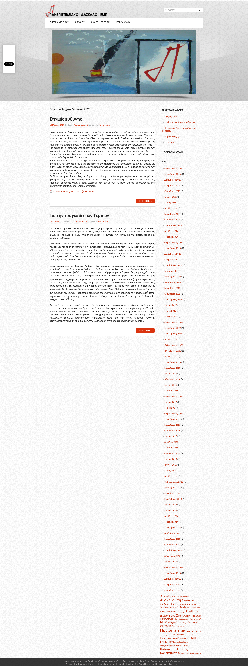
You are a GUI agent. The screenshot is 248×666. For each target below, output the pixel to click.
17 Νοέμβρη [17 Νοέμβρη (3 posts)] (165, 596)
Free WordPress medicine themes (94, 664)
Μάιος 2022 (170, 310)
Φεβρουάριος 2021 (173, 345)
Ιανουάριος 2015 (172, 487)
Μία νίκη (169, 142)
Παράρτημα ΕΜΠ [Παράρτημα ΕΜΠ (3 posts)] (195, 631)
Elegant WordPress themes (169, 664)
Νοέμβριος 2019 (172, 367)
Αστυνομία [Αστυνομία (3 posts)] (192, 604)
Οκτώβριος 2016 (172, 430)
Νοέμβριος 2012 (172, 584)
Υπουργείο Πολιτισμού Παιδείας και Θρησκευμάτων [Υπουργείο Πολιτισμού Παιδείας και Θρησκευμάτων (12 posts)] (176, 649)
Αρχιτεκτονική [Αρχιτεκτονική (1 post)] (181, 604)
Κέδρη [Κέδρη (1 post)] (176, 619)
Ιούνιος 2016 (170, 436)
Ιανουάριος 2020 (172, 362)
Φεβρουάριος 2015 (173, 481)
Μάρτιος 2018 (171, 390)
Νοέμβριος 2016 (172, 424)
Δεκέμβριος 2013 (172, 533)
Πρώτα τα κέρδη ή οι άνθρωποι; (180, 122)
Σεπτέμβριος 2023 (173, 265)
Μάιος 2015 (170, 470)
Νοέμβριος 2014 (172, 493)
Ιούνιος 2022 (170, 305)
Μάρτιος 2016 (171, 447)
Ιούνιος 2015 (170, 464)
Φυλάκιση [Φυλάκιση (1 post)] (193, 653)
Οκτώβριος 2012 (172, 590)
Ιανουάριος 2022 (172, 328)
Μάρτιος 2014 (171, 521)
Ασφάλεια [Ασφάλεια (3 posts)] (164, 607)
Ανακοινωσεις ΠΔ (100, 22)
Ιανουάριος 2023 (172, 276)
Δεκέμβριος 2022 (172, 282)
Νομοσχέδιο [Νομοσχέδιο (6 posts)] (184, 622)
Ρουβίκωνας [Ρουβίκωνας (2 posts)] (185, 638)
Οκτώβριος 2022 (172, 293)
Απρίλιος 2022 (171, 316)
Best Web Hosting (143, 664)
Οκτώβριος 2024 (172, 219)
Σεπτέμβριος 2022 (173, 299)
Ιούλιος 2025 (170, 196)
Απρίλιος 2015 (171, 476)
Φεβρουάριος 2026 (173, 168)
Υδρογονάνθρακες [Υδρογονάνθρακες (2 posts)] (167, 645)
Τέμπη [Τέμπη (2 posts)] (185, 642)
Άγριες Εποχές (172, 136)
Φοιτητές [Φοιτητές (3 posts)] (185, 653)
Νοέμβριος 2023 (172, 259)
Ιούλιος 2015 (170, 459)
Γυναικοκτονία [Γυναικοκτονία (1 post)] (195, 607)
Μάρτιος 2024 (171, 236)
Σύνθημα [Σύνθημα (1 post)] (180, 642)
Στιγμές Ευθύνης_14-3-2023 (67, 191)
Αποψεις (80, 22)
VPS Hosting (127, 664)
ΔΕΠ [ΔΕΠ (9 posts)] (162, 611)
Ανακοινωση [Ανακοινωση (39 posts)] (170, 600)
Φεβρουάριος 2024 (173, 242)
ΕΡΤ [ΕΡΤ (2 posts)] (196, 612)
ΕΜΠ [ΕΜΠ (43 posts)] (190, 611)
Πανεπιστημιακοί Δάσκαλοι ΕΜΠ (168, 661)
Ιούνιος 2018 (170, 385)
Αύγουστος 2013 (172, 556)
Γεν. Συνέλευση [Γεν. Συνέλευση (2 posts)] (183, 607)
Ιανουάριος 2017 (172, 419)
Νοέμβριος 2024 (172, 213)
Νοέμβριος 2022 (172, 288)
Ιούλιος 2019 (170, 373)
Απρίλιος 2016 (171, 442)
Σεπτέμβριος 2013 (173, 550)
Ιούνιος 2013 (170, 561)
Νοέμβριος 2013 (172, 538)
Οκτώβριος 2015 (172, 453)
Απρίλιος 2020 (171, 356)
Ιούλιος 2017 (170, 402)
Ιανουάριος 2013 (172, 573)
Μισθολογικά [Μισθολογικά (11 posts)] (168, 622)
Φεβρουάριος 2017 (173, 413)
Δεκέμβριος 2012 (172, 578)
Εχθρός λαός (171, 116)
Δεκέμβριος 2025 (172, 179)
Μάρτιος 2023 (171, 271)
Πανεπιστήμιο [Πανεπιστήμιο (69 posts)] (173, 630)
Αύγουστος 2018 (172, 379)
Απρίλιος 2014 (171, 516)
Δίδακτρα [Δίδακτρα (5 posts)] (171, 611)
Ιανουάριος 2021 (172, 350)
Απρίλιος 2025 (171, 208)
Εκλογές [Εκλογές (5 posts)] (164, 615)
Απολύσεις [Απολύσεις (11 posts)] (188, 600)
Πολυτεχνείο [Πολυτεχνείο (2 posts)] (178, 635)
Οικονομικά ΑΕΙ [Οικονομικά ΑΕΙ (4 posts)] (167, 625)
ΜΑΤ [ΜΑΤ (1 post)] (199, 619)
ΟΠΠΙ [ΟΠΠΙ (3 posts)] (194, 622)
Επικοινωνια (123, 22)
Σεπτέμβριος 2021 (173, 333)
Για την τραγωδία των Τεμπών (79, 215)
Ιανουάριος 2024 (172, 248)
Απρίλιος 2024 (171, 231)
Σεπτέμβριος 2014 (173, 499)
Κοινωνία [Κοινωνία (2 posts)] (194, 619)
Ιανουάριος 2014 (172, 527)
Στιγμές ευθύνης (66, 119)
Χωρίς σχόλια (104, 125)
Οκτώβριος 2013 (172, 544)
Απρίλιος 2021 (171, 339)
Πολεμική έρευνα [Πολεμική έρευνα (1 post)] (166, 635)
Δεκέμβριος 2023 (172, 253)
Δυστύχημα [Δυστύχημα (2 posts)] (181, 612)
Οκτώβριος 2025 (172, 191)
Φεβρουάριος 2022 (173, 322)
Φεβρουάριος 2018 (173, 396)
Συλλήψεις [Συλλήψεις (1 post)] (172, 642)
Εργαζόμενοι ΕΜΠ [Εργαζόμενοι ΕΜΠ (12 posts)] (181, 615)
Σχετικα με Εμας (59, 22)
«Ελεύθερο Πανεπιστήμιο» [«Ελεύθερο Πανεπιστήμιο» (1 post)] (181, 596)
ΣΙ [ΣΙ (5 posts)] (167, 641)
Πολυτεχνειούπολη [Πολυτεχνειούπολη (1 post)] (189, 635)
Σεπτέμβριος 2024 (173, 225)
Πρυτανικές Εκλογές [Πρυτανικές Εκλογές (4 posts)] (170, 638)
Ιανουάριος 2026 (172, 174)
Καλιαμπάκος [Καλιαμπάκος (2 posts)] (183, 619)
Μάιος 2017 (170, 407)
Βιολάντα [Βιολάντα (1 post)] (173, 607)
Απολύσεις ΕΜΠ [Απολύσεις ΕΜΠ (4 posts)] (168, 604)
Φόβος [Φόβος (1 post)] (199, 653)
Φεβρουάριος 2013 (173, 567)
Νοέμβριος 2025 (172, 185)
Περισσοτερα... (145, 201)
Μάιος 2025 (170, 202)
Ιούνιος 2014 (170, 510)
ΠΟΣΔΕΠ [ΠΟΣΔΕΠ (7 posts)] (181, 626)
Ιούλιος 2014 (170, 504)
